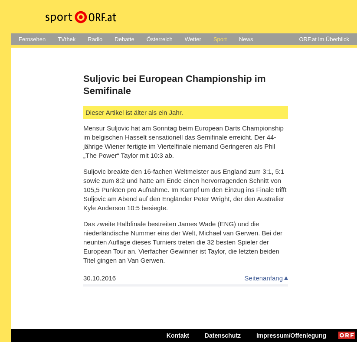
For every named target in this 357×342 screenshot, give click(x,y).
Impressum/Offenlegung (291, 335)
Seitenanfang (264, 278)
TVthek (66, 39)
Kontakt (178, 335)
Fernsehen (32, 39)
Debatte (124, 39)
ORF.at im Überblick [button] (324, 39)
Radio (95, 39)
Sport (220, 39)
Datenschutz (223, 335)
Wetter (193, 39)
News (246, 39)
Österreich (160, 39)
